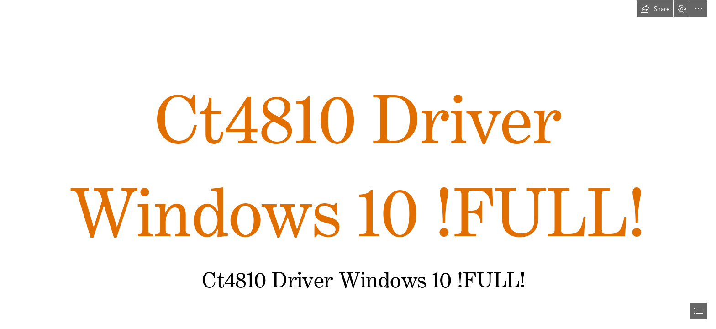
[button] (655, 8)
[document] (358, 164)
